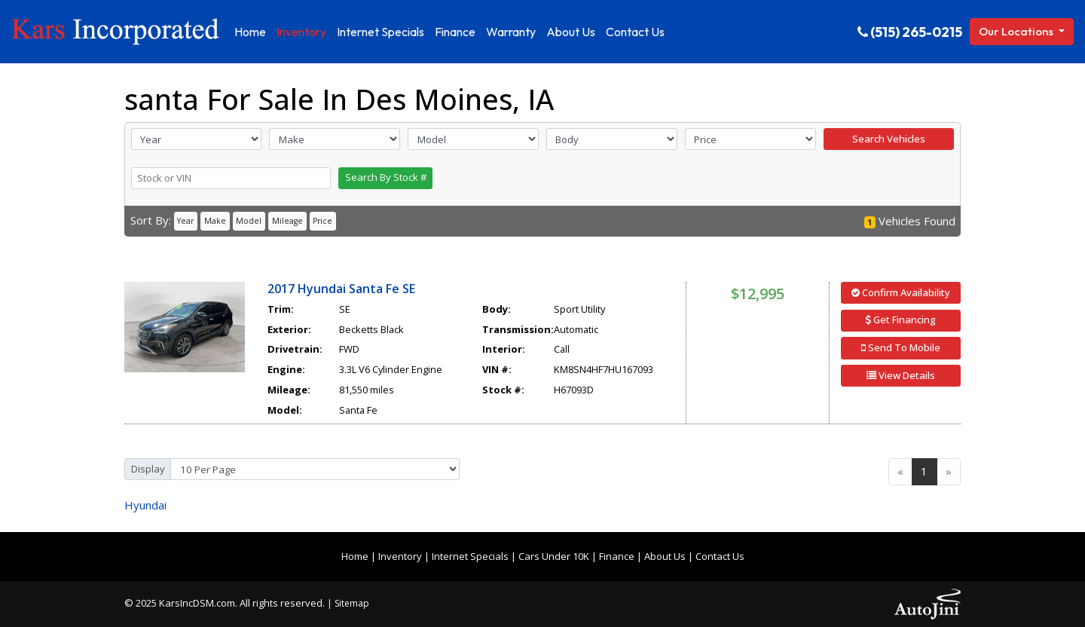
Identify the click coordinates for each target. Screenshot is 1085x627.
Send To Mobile (900, 347)
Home (354, 556)
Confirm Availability (900, 292)
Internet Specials (470, 556)
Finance (616, 556)
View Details (900, 375)
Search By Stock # (385, 177)
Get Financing (901, 319)
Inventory (400, 556)
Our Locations (1017, 31)
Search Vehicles (888, 138)
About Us (665, 556)
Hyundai (145, 504)
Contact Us (719, 556)
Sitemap (352, 603)
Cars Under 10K (553, 556)
